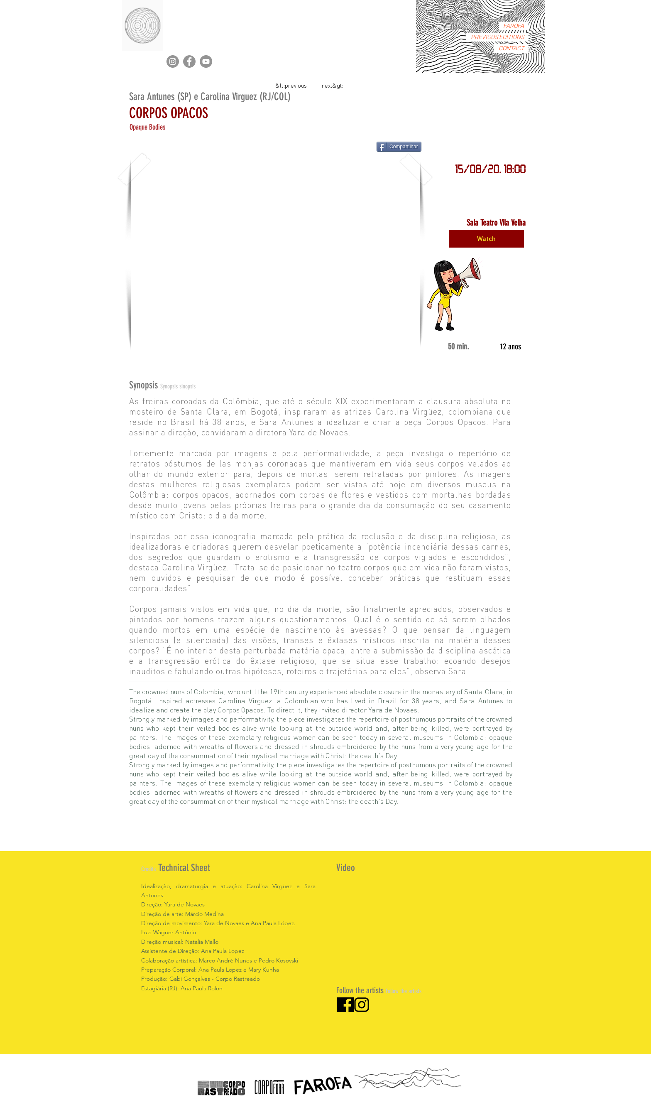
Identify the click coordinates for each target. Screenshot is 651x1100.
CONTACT (511, 48)
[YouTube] (206, 61)
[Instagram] (172, 61)
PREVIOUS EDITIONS (497, 37)
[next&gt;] (332, 85)
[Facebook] (189, 61)
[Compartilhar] (399, 147)
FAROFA (513, 26)
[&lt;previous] (291, 85)
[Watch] (486, 239)
